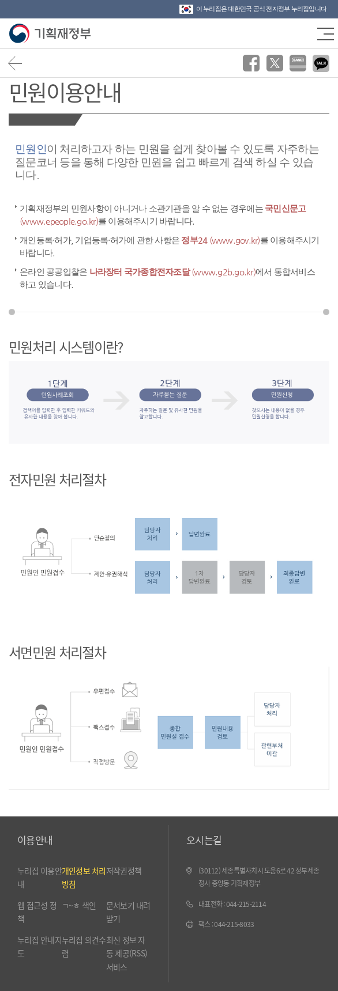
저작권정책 (123, 870)
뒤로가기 (15, 63)
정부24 (220, 240)
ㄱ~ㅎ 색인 (79, 905)
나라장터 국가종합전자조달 (172, 272)
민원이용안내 (65, 91)
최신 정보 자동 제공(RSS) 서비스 (126, 953)
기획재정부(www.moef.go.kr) (50, 33)
